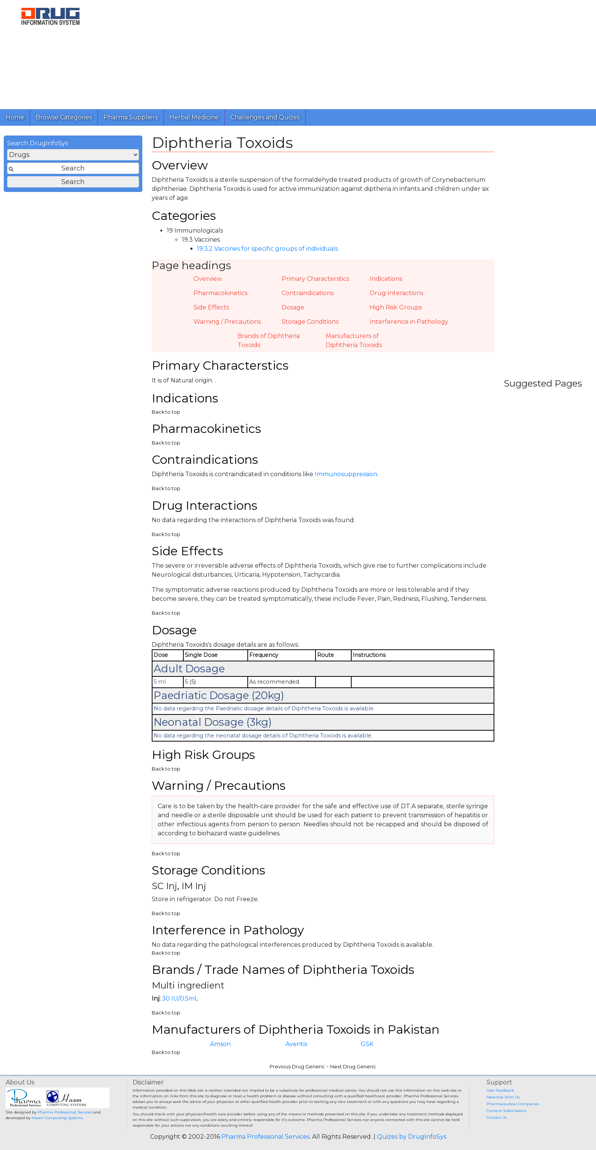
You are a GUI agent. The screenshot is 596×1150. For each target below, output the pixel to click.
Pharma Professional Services (65, 1112)
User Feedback (500, 1090)
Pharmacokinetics (220, 293)
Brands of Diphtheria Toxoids (269, 340)
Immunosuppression (346, 474)
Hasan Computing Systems (57, 1117)
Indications (386, 278)
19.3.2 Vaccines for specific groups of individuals (267, 248)
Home (15, 117)
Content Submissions (506, 1110)
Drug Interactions (396, 293)
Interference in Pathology (409, 321)
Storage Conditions (310, 321)
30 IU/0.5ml (179, 998)
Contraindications (308, 293)
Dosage (293, 307)
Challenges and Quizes (265, 117)
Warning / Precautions (227, 321)
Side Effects (211, 307)
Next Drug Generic (353, 1066)
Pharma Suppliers (131, 117)
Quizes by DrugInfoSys (411, 1136)
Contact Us (496, 1117)
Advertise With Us (503, 1097)
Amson (220, 1044)
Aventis (296, 1044)
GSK (367, 1044)
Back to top (166, 412)
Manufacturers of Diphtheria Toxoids (354, 340)
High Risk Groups (396, 307)
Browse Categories (64, 117)
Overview (208, 278)
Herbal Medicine (194, 117)
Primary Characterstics (315, 278)
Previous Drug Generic (297, 1066)
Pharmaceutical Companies (512, 1103)
